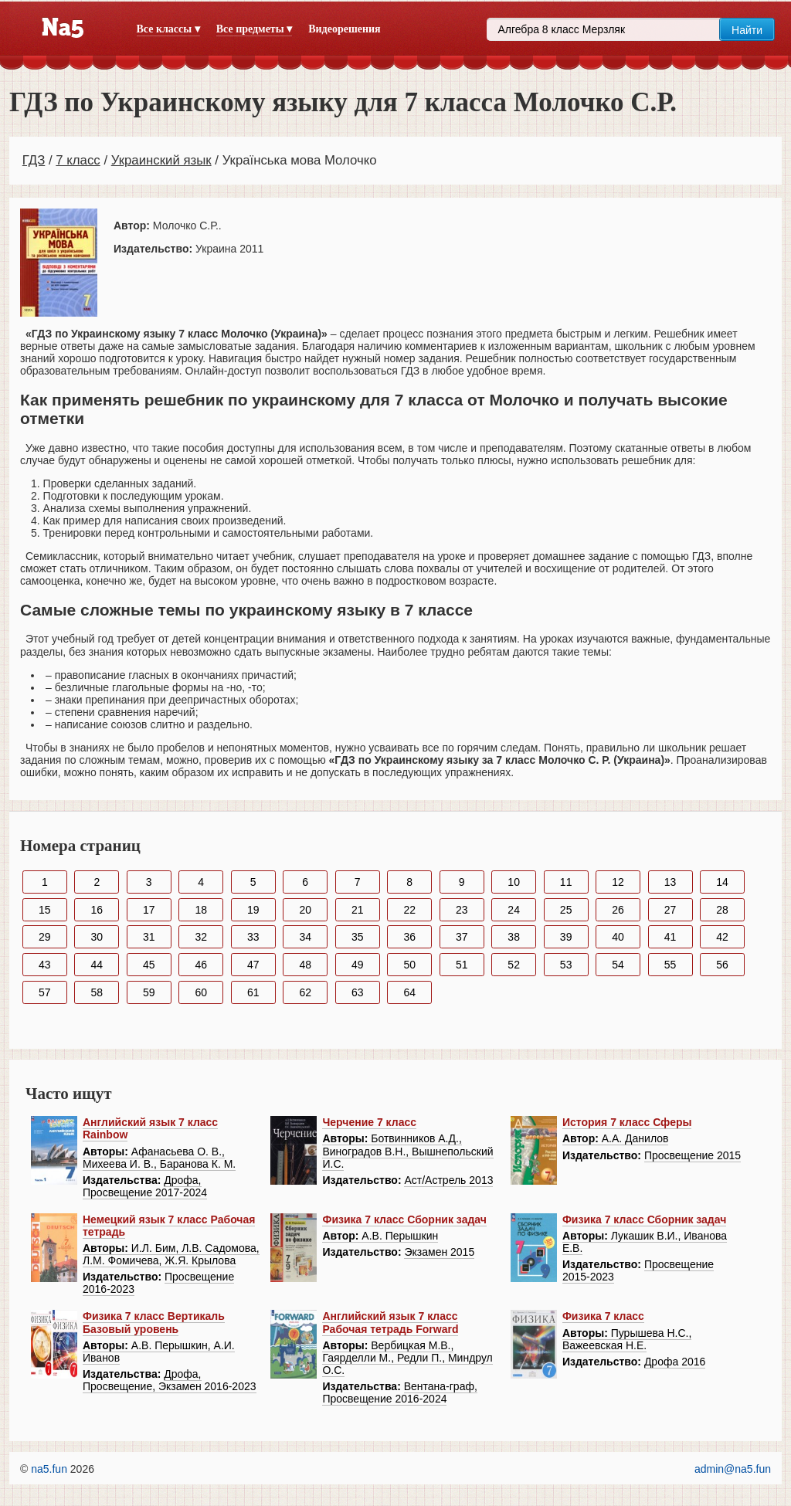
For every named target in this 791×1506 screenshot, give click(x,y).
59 (149, 992)
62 (305, 992)
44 (96, 964)
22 (409, 910)
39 (566, 937)
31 (149, 937)
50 (409, 964)
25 (566, 910)
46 (201, 964)
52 (514, 964)
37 (462, 937)
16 (96, 910)
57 (45, 992)
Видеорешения (344, 29)
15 (45, 910)
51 (462, 964)
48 (305, 964)
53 (566, 964)
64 (409, 992)
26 (618, 910)
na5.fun (49, 1469)
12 (618, 882)
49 (357, 964)
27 (670, 910)
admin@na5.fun (732, 1469)
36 (409, 937)
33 (253, 937)
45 (149, 964)
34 (305, 937)
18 (201, 910)
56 (722, 964)
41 (670, 937)
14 (722, 882)
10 (514, 882)
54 (618, 964)
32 (201, 937)
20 (305, 910)
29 (45, 937)
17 (149, 910)
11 (566, 882)
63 (357, 992)
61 (253, 992)
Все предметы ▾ (254, 29)
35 (357, 937)
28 (722, 910)
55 (670, 964)
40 (618, 937)
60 (201, 992)
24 (514, 910)
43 (45, 964)
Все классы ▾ (168, 29)
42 (722, 937)
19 (253, 910)
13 (670, 882)
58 (96, 992)
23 (462, 910)
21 (357, 910)
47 (253, 964)
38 (514, 937)
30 (96, 937)
